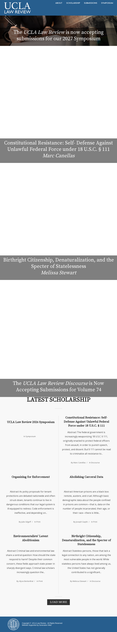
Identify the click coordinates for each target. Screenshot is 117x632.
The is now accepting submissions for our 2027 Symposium (59, 35)
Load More (58, 602)
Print (38, 522)
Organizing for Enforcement (31, 477)
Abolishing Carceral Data (86, 477)
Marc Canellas (80, 462)
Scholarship (73, 3)
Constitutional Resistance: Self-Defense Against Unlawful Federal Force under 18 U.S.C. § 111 (86, 422)
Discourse (95, 462)
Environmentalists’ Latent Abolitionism (30, 538)
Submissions (90, 3)
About (58, 3)
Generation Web (45, 625)
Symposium (107, 3)
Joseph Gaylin (82, 522)
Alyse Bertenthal (26, 581)
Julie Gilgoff (26, 522)
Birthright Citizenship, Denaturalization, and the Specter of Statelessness (86, 540)
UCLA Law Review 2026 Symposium (31, 422)
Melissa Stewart (79, 581)
